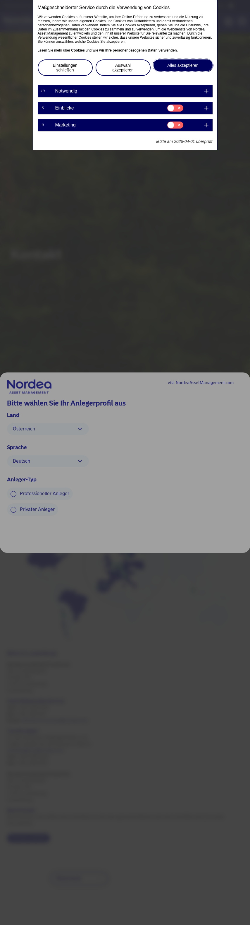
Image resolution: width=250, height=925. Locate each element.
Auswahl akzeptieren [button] (122, 67)
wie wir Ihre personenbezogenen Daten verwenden (135, 50)
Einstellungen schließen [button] (65, 67)
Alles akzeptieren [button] (183, 65)
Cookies (78, 50)
